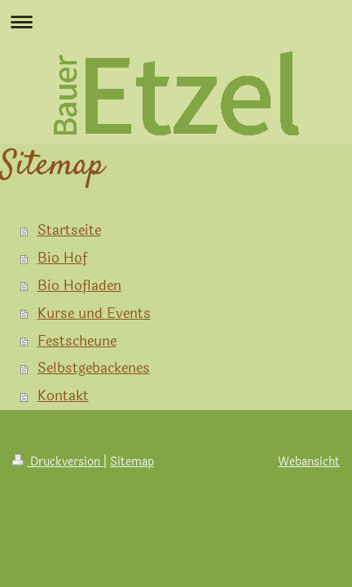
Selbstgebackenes (93, 368)
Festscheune (77, 341)
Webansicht (309, 461)
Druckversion (57, 461)
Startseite (69, 230)
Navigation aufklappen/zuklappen (176, 21)
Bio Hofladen (79, 286)
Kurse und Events (94, 313)
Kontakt (63, 396)
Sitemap (132, 461)
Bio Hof (62, 258)
